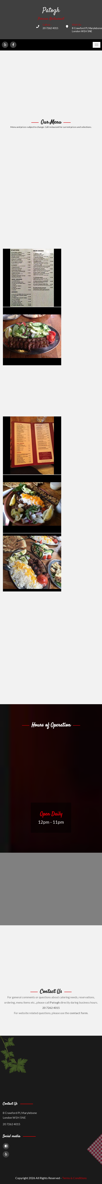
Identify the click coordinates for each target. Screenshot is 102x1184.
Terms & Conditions (74, 1178)
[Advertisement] (51, 85)
